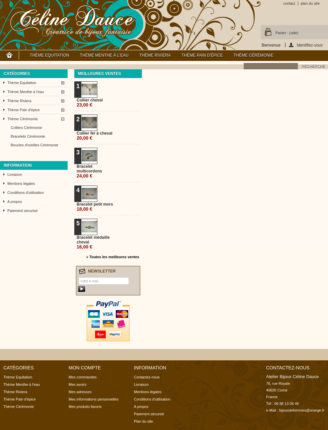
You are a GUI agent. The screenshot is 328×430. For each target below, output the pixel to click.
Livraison (14, 174)
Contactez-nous (147, 377)
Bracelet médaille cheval (93, 242)
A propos (14, 202)
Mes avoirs (77, 384)
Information (18, 165)
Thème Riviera (155, 55)
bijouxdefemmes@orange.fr (301, 410)
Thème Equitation (49, 55)
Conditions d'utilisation (25, 193)
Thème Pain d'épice (202, 55)
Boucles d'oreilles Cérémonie (34, 145)
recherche (313, 66)
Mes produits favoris (85, 407)
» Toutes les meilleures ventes (112, 257)
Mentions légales (21, 184)
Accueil (9, 55)
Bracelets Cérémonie (28, 136)
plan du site (310, 3)
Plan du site (143, 421)
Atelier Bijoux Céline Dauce (73, 20)
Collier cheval (90, 103)
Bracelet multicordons (89, 171)
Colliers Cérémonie (26, 128)
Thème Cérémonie (253, 55)
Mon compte (85, 367)
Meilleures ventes (99, 73)
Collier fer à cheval (94, 136)
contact (289, 3)
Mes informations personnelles (93, 399)
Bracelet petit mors (95, 207)
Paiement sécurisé (22, 211)
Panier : (286, 33)
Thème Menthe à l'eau (104, 55)
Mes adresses (80, 392)
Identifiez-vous (310, 45)
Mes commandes (83, 377)
